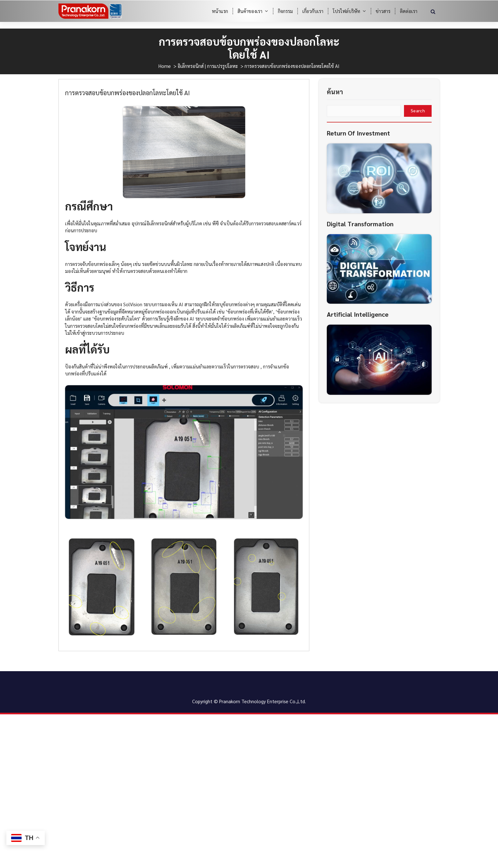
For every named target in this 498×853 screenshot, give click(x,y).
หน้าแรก (220, 11)
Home (164, 66)
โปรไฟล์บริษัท (346, 11)
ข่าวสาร (383, 11)
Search (418, 121)
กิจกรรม (285, 11)
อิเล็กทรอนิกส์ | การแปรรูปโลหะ (208, 66)
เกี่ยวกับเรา (312, 11)
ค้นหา (335, 103)
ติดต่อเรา (408, 11)
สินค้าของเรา (250, 11)
